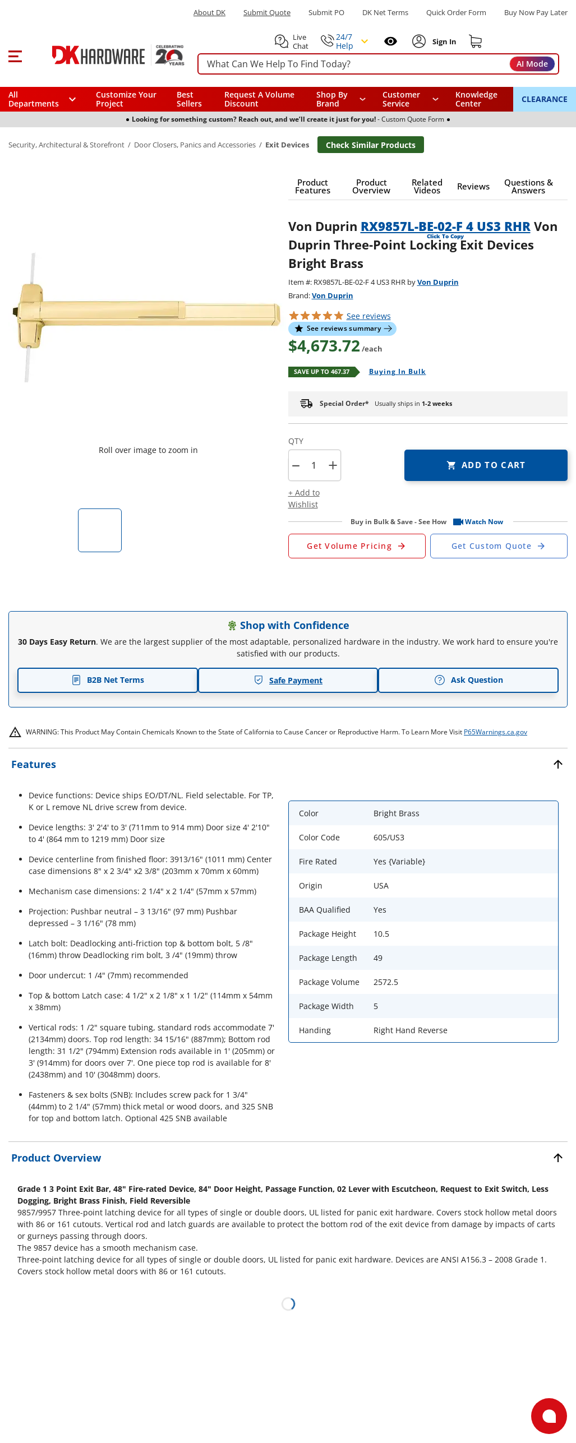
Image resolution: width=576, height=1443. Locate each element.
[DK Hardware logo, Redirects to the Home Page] (105, 55)
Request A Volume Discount (259, 99)
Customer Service (401, 99)
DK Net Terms (385, 12)
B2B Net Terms (107, 679)
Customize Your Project (126, 99)
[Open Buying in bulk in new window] (393, 372)
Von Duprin (438, 282)
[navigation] (411, 99)
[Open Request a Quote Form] (357, 546)
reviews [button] (369, 316)
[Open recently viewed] (391, 41)
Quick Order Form (456, 12)
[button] (14, 55)
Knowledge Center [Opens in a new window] (476, 99)
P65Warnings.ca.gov (495, 732)
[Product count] (314, 465)
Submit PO (326, 12)
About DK (209, 12)
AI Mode (532, 63)
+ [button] (333, 465)
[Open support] (549, 1416)
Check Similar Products (371, 145)
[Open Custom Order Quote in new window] (499, 546)
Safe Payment (288, 680)
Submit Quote (267, 12)
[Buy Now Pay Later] (536, 12)
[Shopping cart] (475, 41)
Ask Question (468, 680)
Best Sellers (189, 99)
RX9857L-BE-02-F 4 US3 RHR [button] (446, 226)
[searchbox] (378, 64)
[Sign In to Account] (443, 41)
